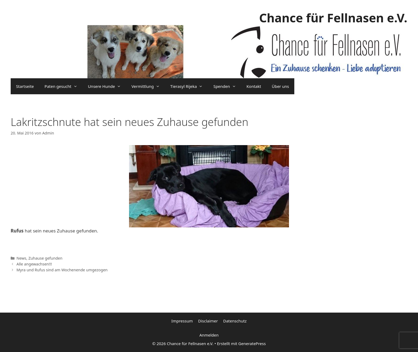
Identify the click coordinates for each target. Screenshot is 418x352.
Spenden (227, 86)
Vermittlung (148, 86)
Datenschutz (235, 321)
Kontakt (254, 86)
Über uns (280, 86)
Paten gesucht (64, 86)
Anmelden (209, 335)
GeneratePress (252, 343)
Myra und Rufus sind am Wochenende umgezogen (62, 269)
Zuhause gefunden (45, 258)
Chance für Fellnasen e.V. (333, 18)
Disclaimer (208, 321)
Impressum (182, 321)
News (21, 258)
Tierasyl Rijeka (189, 86)
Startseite (25, 86)
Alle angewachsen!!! (34, 264)
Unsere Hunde (107, 86)
